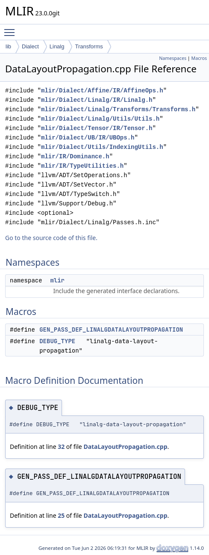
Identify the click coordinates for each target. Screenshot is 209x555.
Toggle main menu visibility (11, 28)
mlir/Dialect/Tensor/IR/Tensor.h (96, 128)
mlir (57, 280)
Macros (199, 58)
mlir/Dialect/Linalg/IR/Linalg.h (96, 100)
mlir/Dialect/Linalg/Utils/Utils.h (100, 119)
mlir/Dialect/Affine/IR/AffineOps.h (102, 90)
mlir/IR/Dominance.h (75, 156)
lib (8, 46)
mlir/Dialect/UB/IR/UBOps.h (87, 138)
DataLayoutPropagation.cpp (125, 446)
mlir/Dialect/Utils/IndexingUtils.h (102, 147)
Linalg (57, 46)
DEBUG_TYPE (57, 341)
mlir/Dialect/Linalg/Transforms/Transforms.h (118, 109)
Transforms (89, 46)
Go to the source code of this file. (51, 238)
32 (61, 446)
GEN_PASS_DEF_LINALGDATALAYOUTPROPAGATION (111, 329)
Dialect (30, 46)
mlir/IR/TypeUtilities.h (82, 166)
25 (61, 515)
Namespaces (172, 58)
